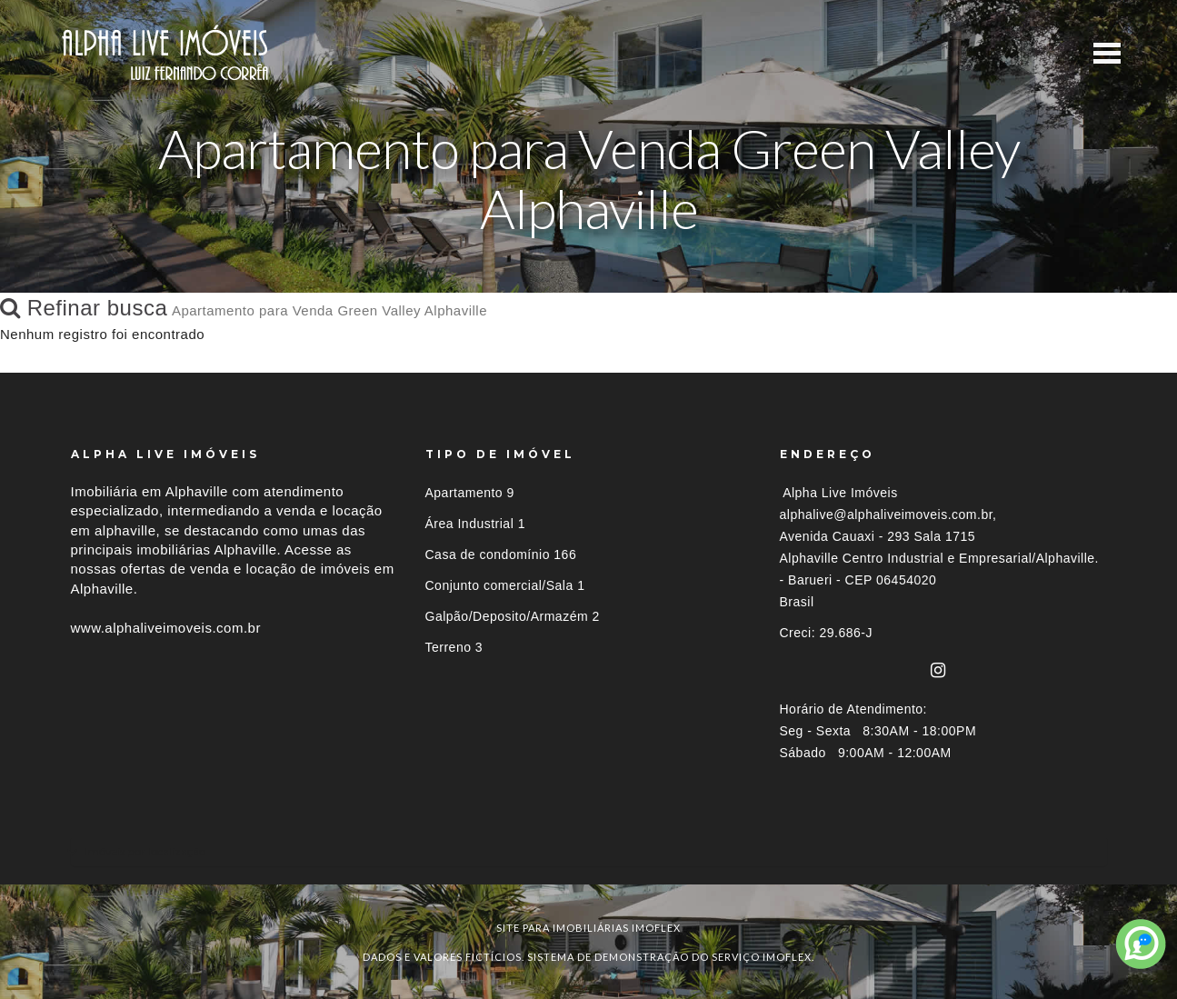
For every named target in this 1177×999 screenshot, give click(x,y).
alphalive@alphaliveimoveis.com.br (886, 514)
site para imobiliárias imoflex (588, 928)
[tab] (589, 851)
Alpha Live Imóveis (840, 492)
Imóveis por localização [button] (145, 851)
